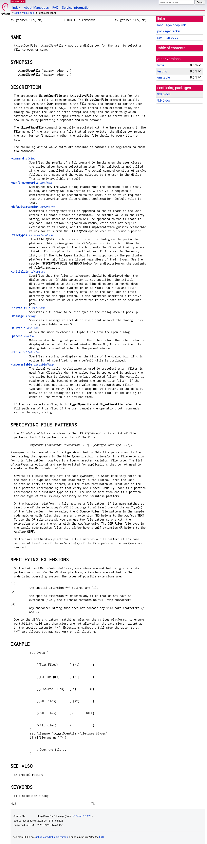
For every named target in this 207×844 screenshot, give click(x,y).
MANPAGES (18, 1)
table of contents (171, 48)
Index (16, 8)
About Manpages (36, 8)
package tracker (168, 31)
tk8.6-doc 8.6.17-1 (82, 816)
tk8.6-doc (28, 13)
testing (17, 13)
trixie (160, 65)
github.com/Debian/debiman (51, 837)
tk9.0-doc (164, 100)
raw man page (167, 37)
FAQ (55, 8)
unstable (163, 77)
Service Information (76, 8)
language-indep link (171, 25)
